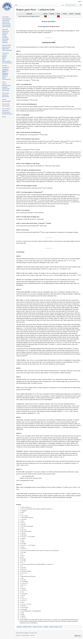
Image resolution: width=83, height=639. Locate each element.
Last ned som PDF (6, 112)
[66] (26, 355)
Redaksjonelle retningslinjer (5, 74)
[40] (30, 149)
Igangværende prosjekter (5, 71)
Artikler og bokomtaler (7, 50)
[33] (18, 134)
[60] (21, 197)
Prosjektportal (5, 69)
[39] (65, 142)
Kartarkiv (4, 58)
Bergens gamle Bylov (49, 21)
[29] (66, 120)
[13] (46, 67)
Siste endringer (5, 39)
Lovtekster (45, 626)
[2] (50, 32)
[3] (65, 46)
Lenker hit (4, 84)
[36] (68, 140)
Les (63, 5)
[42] (29, 155)
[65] (41, 231)
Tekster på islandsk (6, 25)
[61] (37, 199)
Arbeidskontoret (5, 67)
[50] (21, 177)
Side (16, 5)
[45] (77, 157)
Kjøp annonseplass (6, 101)
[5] (19, 57)
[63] (45, 222)
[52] (21, 181)
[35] (52, 140)
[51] (65, 179)
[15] (17, 73)
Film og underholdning (7, 62)
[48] (18, 175)
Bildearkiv (4, 56)
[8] (20, 61)
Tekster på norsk (5, 22)
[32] (25, 127)
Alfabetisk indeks (27, 626)
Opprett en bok (5, 110)
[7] (40, 59)
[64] (38, 225)
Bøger (3, 59)
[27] (33, 116)
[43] (39, 155)
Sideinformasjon (5, 90)
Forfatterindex (5, 37)
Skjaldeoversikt (5, 48)
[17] (57, 77)
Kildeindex (4, 34)
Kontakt (4, 77)
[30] (76, 122)
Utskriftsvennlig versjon (7, 113)
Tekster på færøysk (6, 26)
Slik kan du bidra (5, 106)
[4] (48, 55)
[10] (35, 65)
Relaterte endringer (6, 85)
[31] (19, 124)
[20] (71, 91)
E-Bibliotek (4, 55)
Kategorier (19, 626)
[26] (43, 110)
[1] (74, 30)
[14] (70, 69)
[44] (63, 155)
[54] (67, 181)
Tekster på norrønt (37, 626)
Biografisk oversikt (6, 47)
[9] (42, 61)
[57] (30, 194)
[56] (42, 191)
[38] (63, 142)
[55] (42, 187)
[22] (50, 95)
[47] (45, 172)
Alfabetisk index (5, 31)
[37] (47, 142)
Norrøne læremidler (6, 61)
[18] (31, 79)
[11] (75, 65)
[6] (37, 57)
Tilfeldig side (5, 42)
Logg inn (80, 1)
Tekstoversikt (5, 33)
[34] (40, 134)
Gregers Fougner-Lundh (56, 626)
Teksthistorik (5, 40)
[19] (69, 91)
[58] (61, 194)
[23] (30, 99)
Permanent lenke (6, 88)
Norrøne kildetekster (6, 18)
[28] (61, 116)
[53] (46, 181)
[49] (21, 175)
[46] (45, 165)
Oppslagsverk (5, 95)
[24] (43, 106)
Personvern (18, 635)
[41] (67, 153)
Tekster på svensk (6, 23)
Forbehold (32, 635)
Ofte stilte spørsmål (6, 79)
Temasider (4, 36)
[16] (62, 75)
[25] (66, 106)
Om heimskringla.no (25, 635)
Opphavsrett (4, 76)
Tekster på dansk (6, 20)
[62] (55, 199)
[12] (39, 67)
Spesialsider (4, 87)
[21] (42, 95)
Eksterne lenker (5, 96)
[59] (50, 196)
